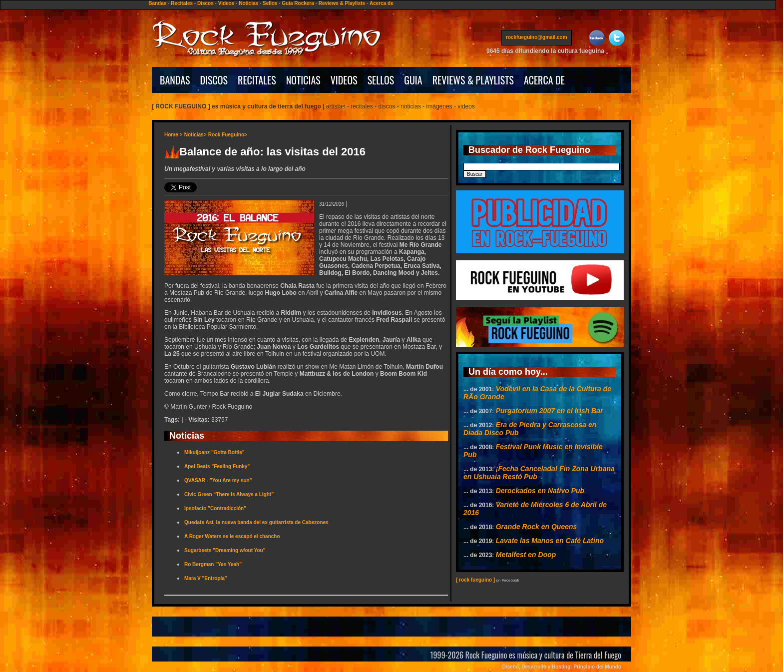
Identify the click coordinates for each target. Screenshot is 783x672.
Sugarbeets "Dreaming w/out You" (224, 550)
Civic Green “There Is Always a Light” (229, 494)
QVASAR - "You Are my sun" (218, 480)
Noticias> (195, 134)
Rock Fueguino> (227, 134)
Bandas (157, 3)
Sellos (270, 3)
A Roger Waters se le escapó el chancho (232, 536)
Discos (205, 3)
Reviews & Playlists (342, 3)
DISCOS (214, 79)
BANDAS (175, 79)
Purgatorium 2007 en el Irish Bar (549, 411)
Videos (226, 3)
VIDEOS (344, 79)
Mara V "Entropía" (205, 578)
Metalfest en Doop (526, 555)
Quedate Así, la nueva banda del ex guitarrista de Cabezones (256, 522)
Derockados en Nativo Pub (540, 491)
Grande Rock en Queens (536, 527)
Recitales (182, 3)
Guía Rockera (298, 3)
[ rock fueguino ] (475, 580)
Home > (173, 134)
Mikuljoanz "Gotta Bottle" (214, 452)
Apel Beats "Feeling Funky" (217, 466)
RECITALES (257, 79)
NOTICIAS (303, 79)
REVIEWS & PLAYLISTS (473, 79)
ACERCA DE (544, 79)
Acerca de (381, 3)
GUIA (413, 79)
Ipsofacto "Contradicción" (215, 508)
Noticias (248, 3)
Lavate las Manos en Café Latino (550, 541)
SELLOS (381, 79)
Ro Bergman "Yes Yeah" (213, 564)
